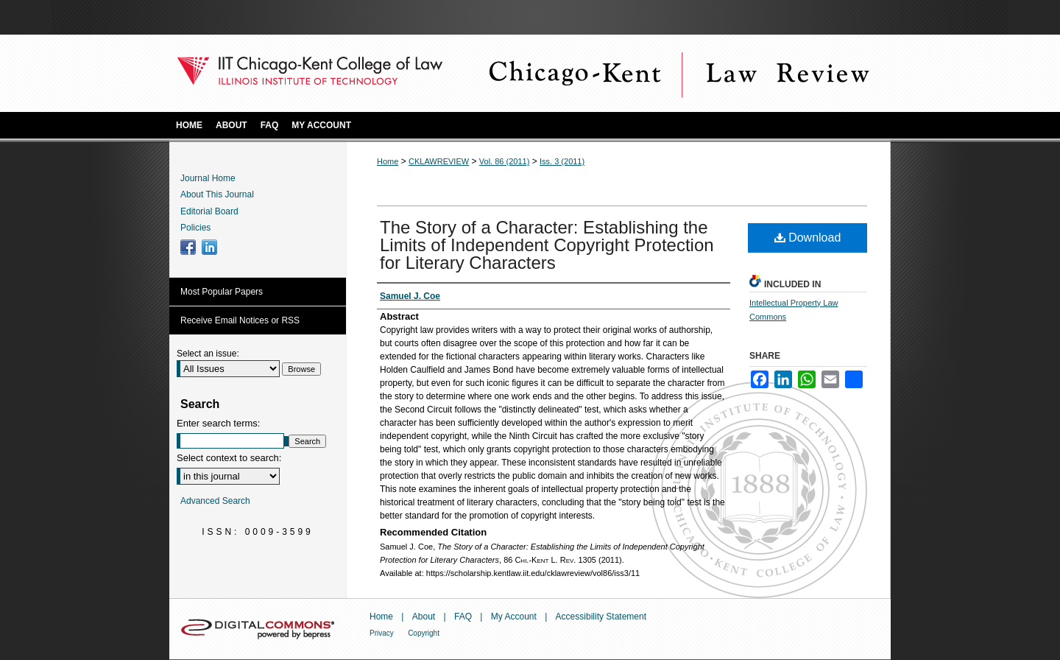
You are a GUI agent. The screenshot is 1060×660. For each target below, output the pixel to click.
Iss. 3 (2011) (562, 161)
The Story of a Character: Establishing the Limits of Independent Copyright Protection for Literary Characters (547, 245)
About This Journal (217, 194)
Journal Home (208, 178)
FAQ (463, 616)
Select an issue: (208, 353)
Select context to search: (229, 457)
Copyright (423, 633)
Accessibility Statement (601, 616)
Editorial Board (209, 211)
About (423, 616)
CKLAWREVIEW (439, 161)
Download (807, 237)
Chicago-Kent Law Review (677, 73)
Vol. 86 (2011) (504, 161)
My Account (514, 616)
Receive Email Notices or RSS (240, 320)
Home (387, 161)
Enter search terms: (218, 423)
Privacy (382, 633)
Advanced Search (215, 501)
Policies (195, 227)
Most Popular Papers (221, 292)
